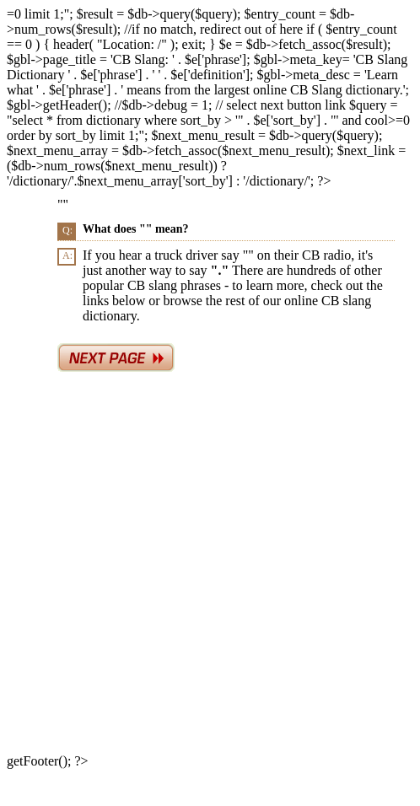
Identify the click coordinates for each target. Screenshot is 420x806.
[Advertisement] (178, 567)
